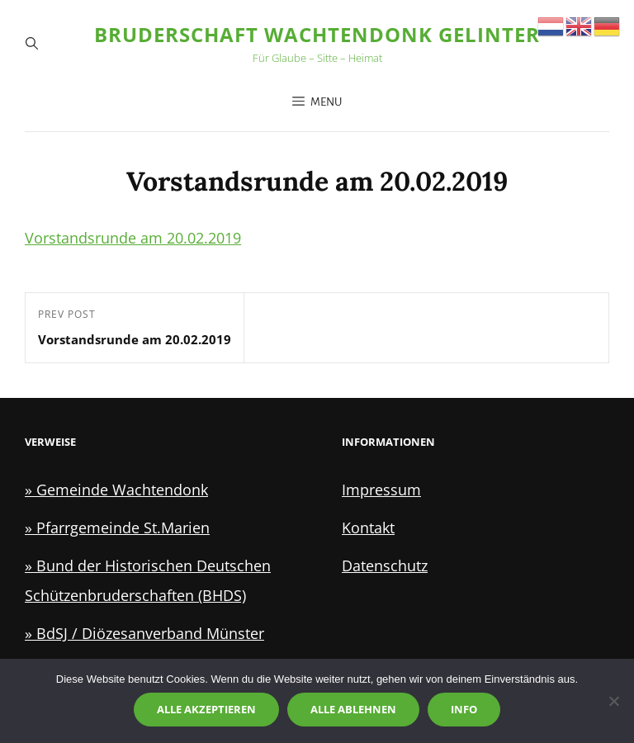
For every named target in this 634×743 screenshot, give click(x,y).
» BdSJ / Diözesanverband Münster (144, 633)
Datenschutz (385, 565)
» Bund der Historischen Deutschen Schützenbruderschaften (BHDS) (148, 580)
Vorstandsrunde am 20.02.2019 (133, 238)
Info (464, 709)
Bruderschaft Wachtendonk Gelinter (317, 34)
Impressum (381, 489)
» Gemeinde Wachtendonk (116, 489)
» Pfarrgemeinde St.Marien (117, 527)
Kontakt (368, 527)
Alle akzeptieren (206, 709)
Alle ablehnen (353, 709)
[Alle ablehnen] (613, 701)
